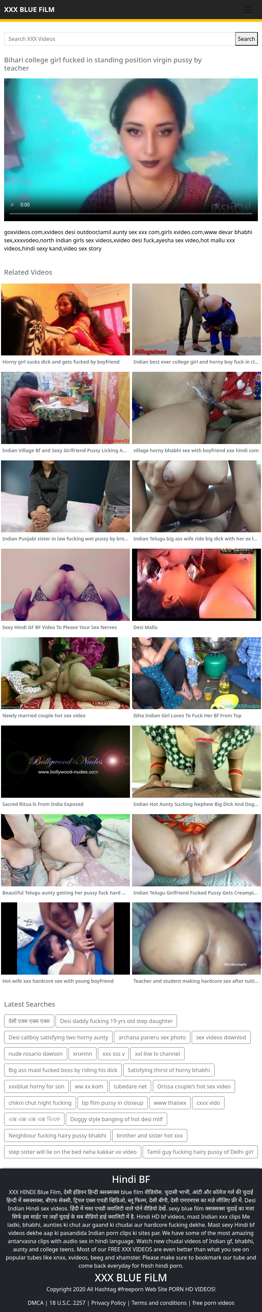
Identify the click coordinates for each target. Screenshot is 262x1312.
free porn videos (213, 1303)
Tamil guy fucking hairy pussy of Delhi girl (200, 1152)
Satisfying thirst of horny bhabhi (169, 1070)
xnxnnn (82, 1053)
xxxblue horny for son (36, 1086)
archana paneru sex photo (152, 1037)
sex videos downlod (221, 1037)
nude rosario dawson (36, 1053)
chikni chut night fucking (40, 1103)
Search (246, 39)
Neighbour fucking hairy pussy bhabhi (57, 1135)
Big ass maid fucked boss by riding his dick (63, 1070)
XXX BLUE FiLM (29, 9)
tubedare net (130, 1086)
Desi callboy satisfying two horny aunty (58, 1037)
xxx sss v (113, 1053)
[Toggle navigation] (248, 9)
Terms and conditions (159, 1303)
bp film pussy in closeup (112, 1103)
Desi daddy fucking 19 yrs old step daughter (116, 1021)
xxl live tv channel (157, 1053)
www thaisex (170, 1103)
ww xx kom (89, 1086)
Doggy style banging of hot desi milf (116, 1119)
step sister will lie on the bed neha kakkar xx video (73, 1152)
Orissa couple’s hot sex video (194, 1086)
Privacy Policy (108, 1303)
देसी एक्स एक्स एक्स (29, 1021)
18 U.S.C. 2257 (67, 1303)
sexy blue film (186, 1208)
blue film (132, 1192)
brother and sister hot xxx (150, 1135)
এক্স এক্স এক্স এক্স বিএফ (34, 1119)
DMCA (36, 1303)
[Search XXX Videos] (119, 39)
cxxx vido (208, 1103)
